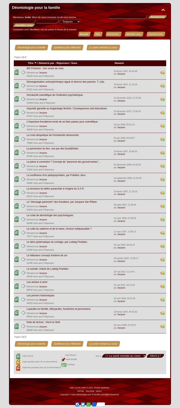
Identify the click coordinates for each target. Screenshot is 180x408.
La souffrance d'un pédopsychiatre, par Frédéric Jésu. (56, 175)
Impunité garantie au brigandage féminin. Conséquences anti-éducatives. (67, 108)
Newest (119, 63)
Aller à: (99, 356)
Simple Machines (101, 388)
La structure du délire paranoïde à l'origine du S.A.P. (55, 188)
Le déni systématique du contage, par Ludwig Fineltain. (57, 242)
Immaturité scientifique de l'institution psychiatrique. (55, 95)
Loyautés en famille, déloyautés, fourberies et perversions (59, 309)
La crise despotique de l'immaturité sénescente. (53, 135)
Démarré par (46, 63)
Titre (32, 63)
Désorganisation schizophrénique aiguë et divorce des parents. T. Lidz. (66, 81)
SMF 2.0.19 (75, 388)
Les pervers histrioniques (40, 295)
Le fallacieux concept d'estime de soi (47, 255)
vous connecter (48, 17)
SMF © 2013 (87, 388)
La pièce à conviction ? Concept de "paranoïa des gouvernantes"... (64, 161)
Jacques (43, 72)
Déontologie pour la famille (36, 7)
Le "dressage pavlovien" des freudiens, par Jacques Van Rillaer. (62, 201)
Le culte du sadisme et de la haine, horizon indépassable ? (59, 228)
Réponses (62, 63)
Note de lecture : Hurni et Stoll (43, 322)
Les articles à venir (37, 282)
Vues (74, 63)
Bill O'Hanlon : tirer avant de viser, (45, 68)
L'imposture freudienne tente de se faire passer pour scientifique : (63, 121)
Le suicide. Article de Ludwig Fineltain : (48, 268)
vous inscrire (69, 17)
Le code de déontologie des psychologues (50, 215)
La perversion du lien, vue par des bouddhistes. (53, 148)
